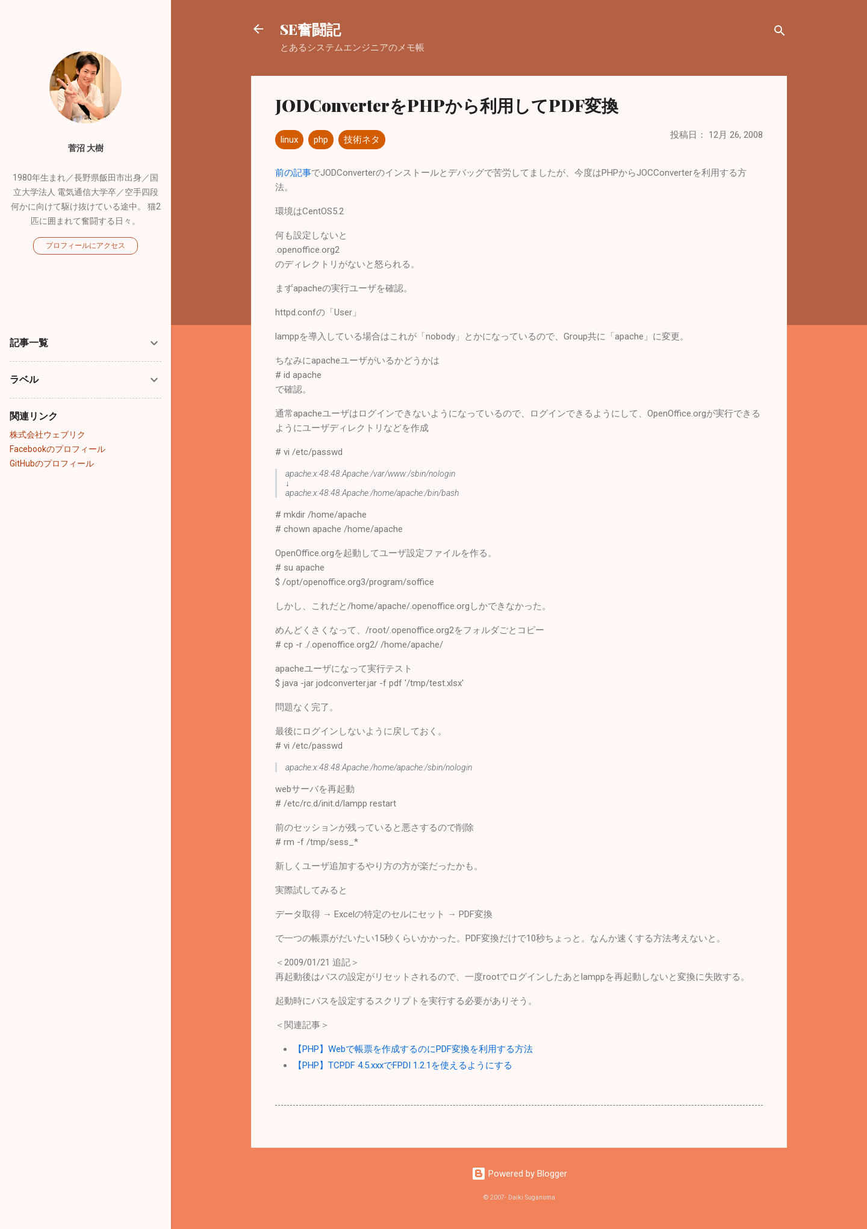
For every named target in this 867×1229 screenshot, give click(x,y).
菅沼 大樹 (86, 148)
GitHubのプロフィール (52, 463)
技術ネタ (362, 139)
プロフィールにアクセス (85, 245)
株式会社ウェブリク (47, 434)
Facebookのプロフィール (57, 449)
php (321, 139)
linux (289, 139)
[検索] (779, 32)
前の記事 (293, 172)
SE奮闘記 (310, 29)
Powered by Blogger (519, 1173)
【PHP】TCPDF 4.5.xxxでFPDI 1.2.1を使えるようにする (402, 1065)
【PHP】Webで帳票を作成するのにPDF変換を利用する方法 (413, 1049)
